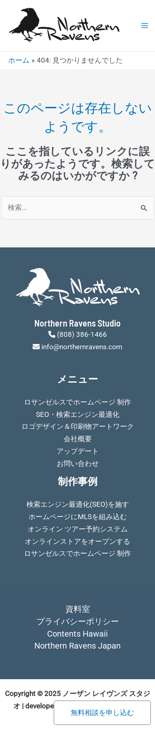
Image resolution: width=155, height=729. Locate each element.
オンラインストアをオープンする (77, 541)
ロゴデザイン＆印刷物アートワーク (77, 426)
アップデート (78, 451)
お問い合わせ (78, 463)
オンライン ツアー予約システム (78, 529)
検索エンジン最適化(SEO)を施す (77, 504)
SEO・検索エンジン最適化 (77, 414)
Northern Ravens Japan (77, 646)
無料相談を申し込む (102, 712)
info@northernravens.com (81, 347)
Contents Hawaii (77, 634)
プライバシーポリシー (77, 621)
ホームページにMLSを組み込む (78, 517)
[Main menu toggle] (144, 25)
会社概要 (78, 439)
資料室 (77, 609)
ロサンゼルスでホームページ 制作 (77, 402)
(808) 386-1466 (82, 334)
